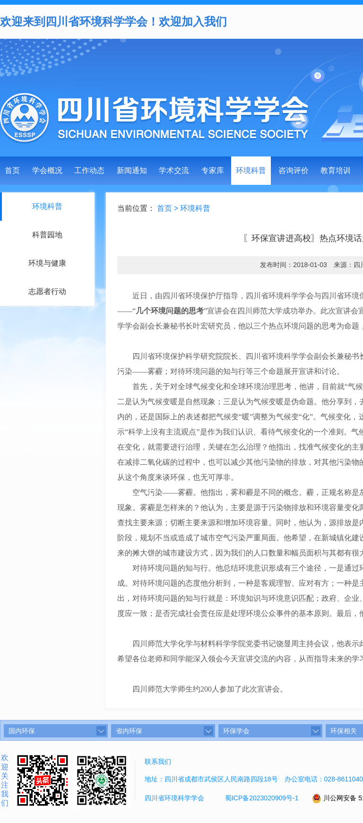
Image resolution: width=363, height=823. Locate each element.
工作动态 (89, 170)
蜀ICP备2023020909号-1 (262, 798)
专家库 (212, 170)
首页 (12, 170)
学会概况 (47, 170)
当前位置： (137, 208)
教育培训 (335, 170)
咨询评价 (293, 170)
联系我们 (158, 761)
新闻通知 (132, 170)
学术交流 (174, 170)
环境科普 (251, 170)
